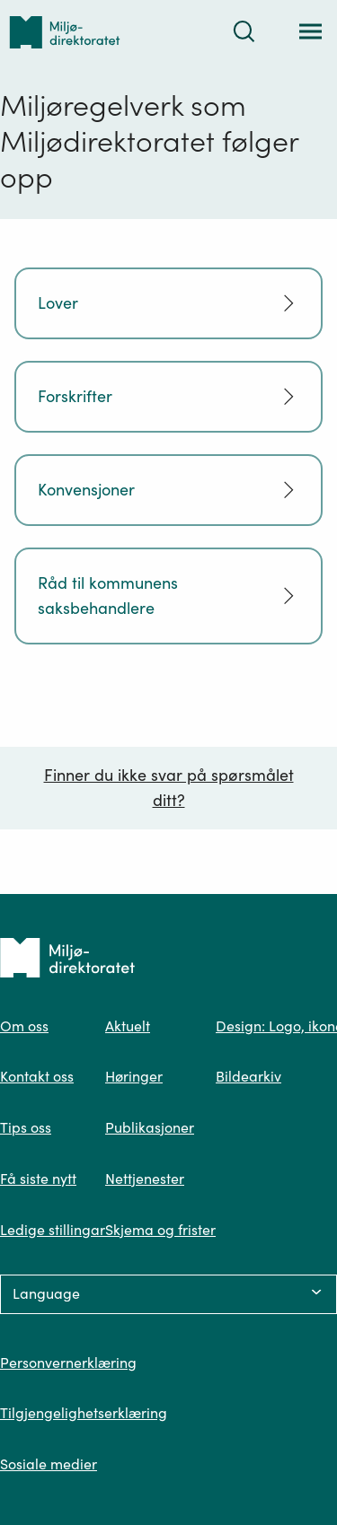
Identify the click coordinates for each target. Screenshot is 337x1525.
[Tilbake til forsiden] (64, 32)
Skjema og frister (160, 1230)
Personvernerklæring (68, 1363)
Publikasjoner (149, 1127)
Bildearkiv (248, 1076)
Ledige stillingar (52, 1230)
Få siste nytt (38, 1179)
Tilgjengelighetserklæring (83, 1413)
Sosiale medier (48, 1464)
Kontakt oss (37, 1076)
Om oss (24, 1026)
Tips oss (25, 1127)
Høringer (134, 1076)
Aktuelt (127, 1026)
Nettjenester (144, 1179)
